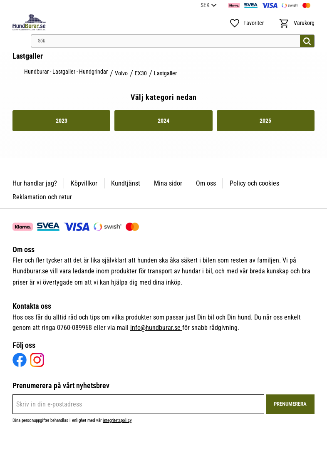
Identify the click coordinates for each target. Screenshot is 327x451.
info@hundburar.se (156, 328)
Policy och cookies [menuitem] (254, 183)
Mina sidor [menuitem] (168, 183)
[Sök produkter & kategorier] (172, 41)
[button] (246, 23)
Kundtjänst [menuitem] (125, 183)
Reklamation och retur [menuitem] (42, 197)
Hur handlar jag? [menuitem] (34, 183)
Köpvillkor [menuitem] (84, 183)
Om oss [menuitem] (206, 183)
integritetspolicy (117, 420)
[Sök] (307, 41)
